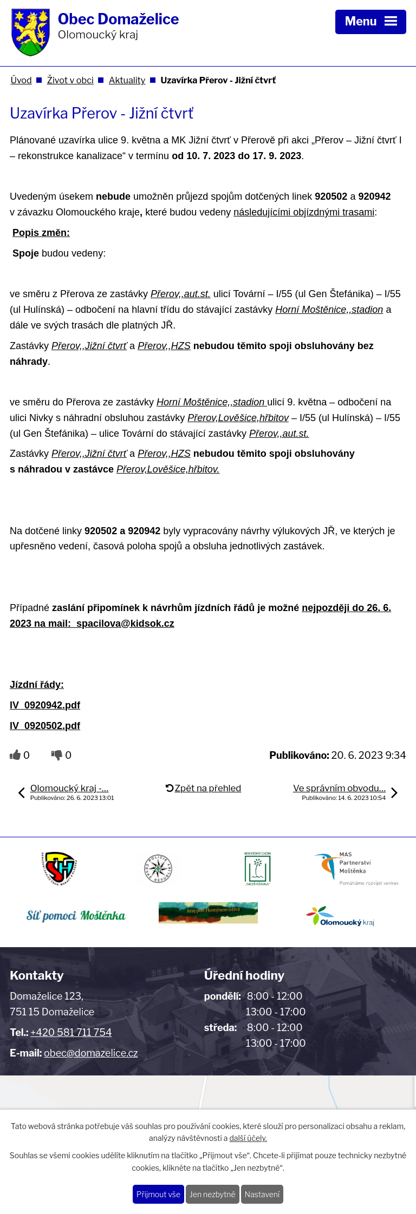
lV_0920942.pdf (45, 705)
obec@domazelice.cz (91, 1053)
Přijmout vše (158, 1194)
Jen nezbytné (213, 1194)
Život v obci (70, 80)
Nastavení (262, 1194)
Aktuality (127, 80)
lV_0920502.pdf (45, 725)
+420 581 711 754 (71, 1032)
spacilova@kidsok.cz (125, 623)
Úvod (20, 80)
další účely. (247, 1138)
